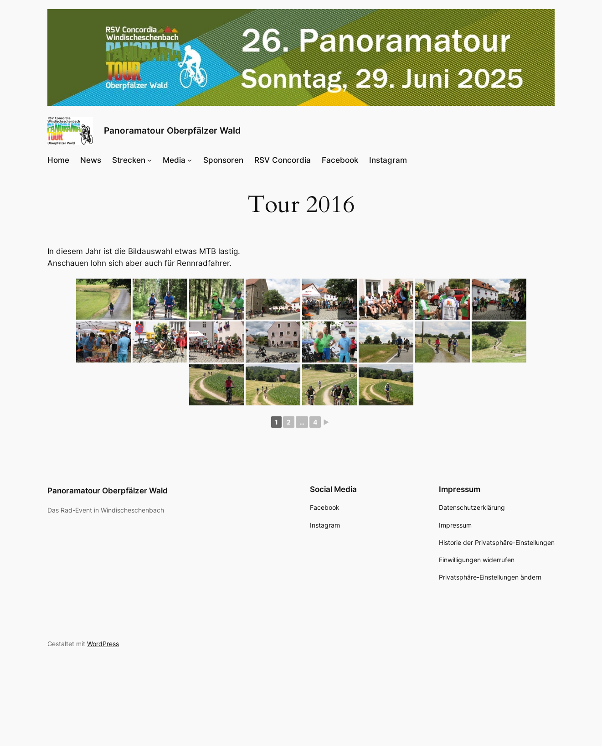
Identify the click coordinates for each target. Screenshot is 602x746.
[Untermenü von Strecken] (149, 159)
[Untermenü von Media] (189, 159)
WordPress (103, 644)
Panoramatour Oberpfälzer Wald (172, 130)
